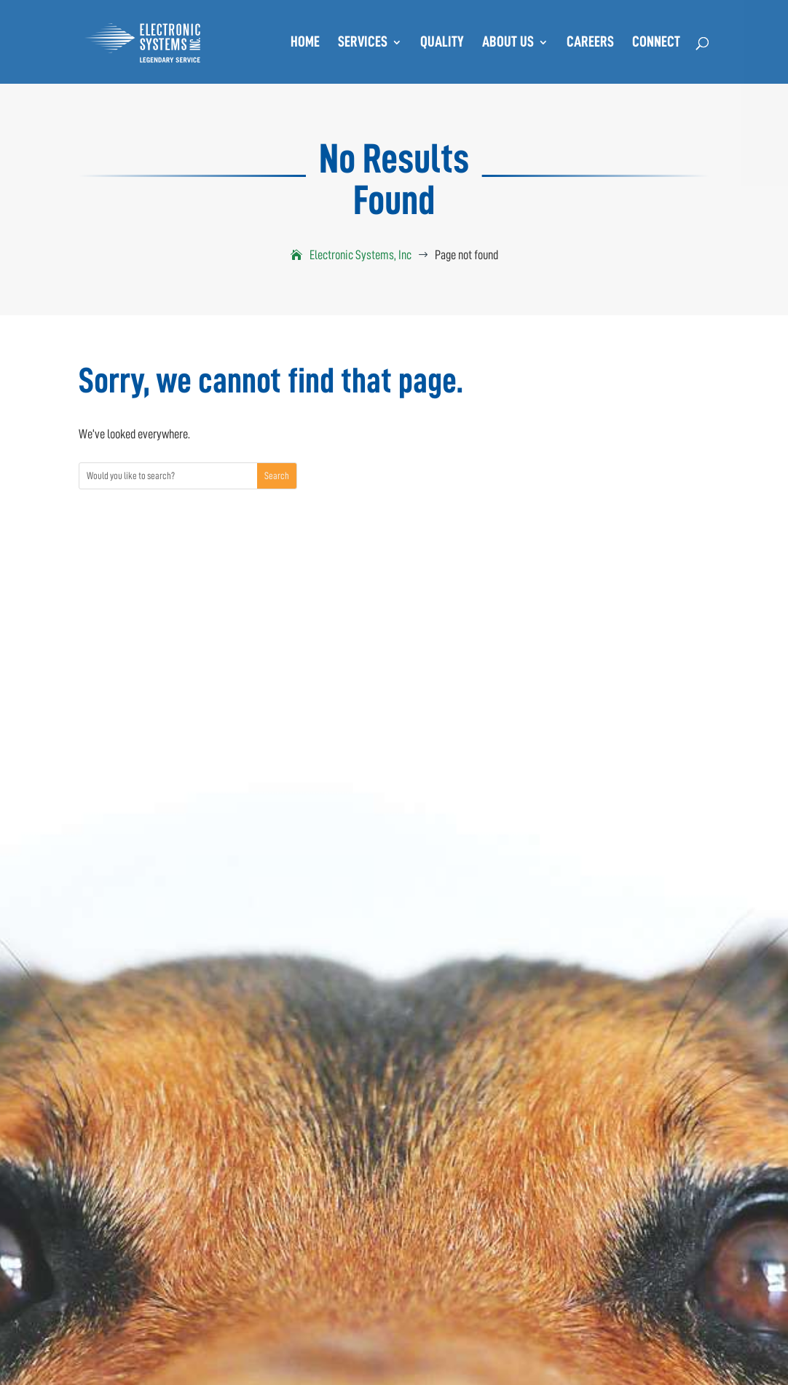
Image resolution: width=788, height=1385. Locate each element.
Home (305, 43)
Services (362, 43)
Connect (656, 43)
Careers (590, 43)
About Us (508, 43)
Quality (442, 43)
